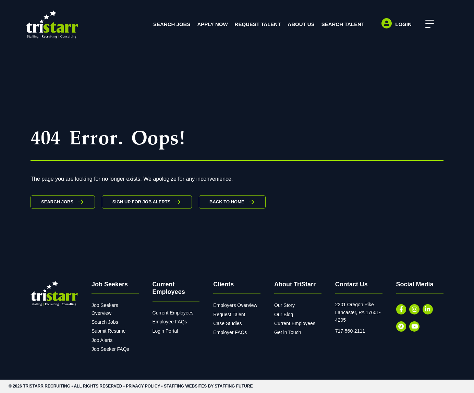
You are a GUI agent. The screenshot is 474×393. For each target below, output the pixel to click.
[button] (428, 24)
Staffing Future (234, 386)
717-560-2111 (350, 331)
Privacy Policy (143, 386)
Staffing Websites (185, 386)
